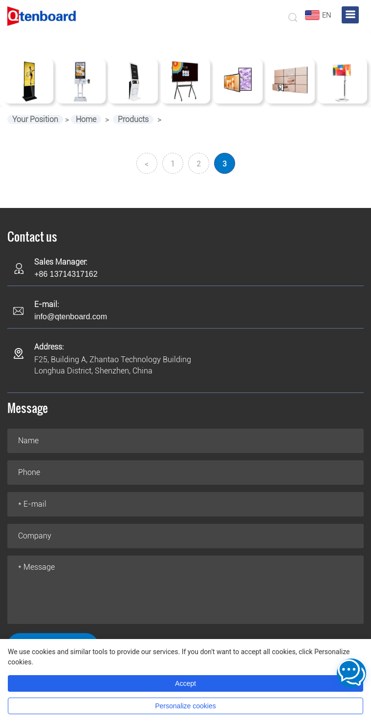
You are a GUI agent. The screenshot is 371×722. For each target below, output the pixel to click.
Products (133, 119)
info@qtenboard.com (70, 316)
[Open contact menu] (351, 673)
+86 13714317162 (65, 274)
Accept (185, 683)
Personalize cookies (185, 706)
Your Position (35, 119)
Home (86, 119)
